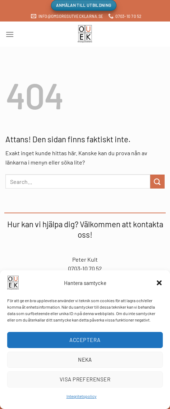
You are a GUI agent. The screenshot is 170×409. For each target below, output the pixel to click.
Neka (85, 359)
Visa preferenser (85, 379)
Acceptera (84, 340)
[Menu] (9, 34)
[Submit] (157, 182)
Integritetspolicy (81, 396)
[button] (159, 282)
